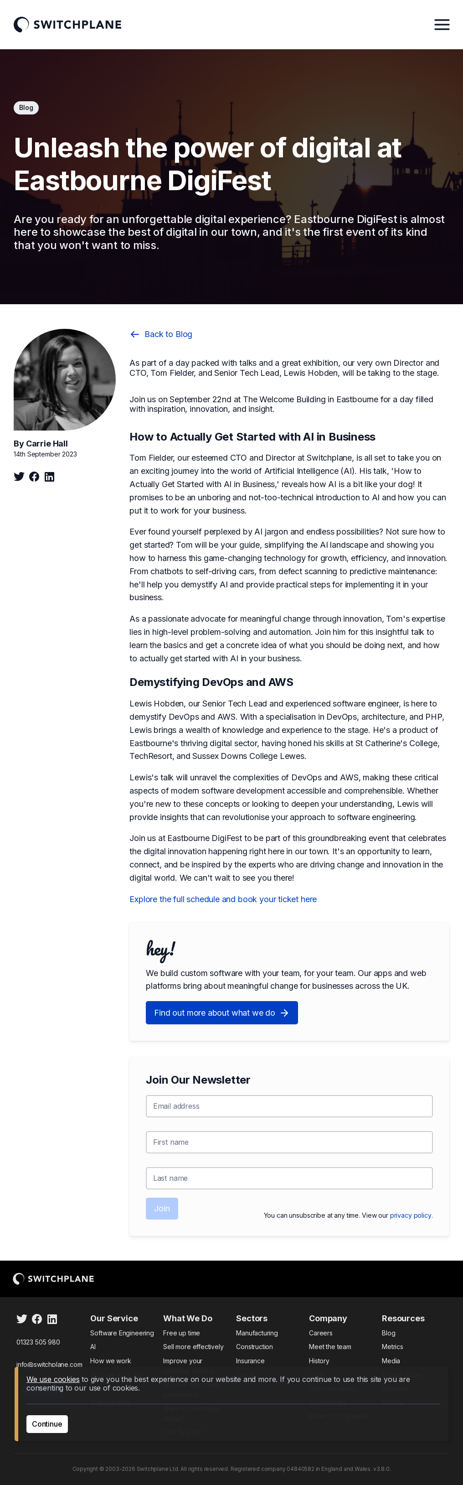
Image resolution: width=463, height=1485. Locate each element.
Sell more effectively (193, 1346)
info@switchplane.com (49, 1364)
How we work (110, 1361)
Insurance (250, 1361)
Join (162, 1208)
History (319, 1361)
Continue (47, 1423)
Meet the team (330, 1346)
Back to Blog (160, 334)
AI (93, 1346)
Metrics (392, 1346)
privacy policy (411, 1215)
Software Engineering (122, 1333)
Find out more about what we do (222, 1012)
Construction (254, 1346)
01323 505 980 (38, 1342)
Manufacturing (257, 1333)
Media (391, 1361)
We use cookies (52, 1379)
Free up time (181, 1333)
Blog (388, 1333)
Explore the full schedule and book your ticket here (223, 899)
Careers (321, 1333)
